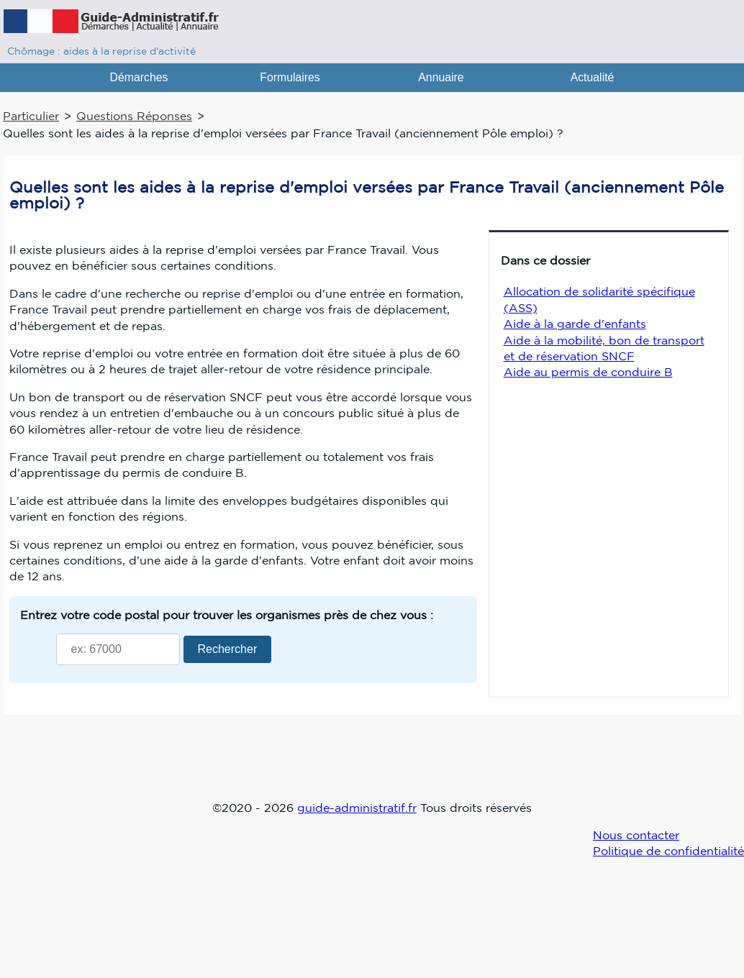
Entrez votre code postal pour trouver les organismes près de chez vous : (226, 614)
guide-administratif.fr (357, 807)
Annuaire (440, 77)
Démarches (139, 77)
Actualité (592, 77)
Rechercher (228, 649)
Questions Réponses (134, 115)
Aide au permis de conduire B (588, 371)
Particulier (31, 115)
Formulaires (290, 77)
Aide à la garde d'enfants (575, 323)
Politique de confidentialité (668, 850)
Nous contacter (636, 834)
